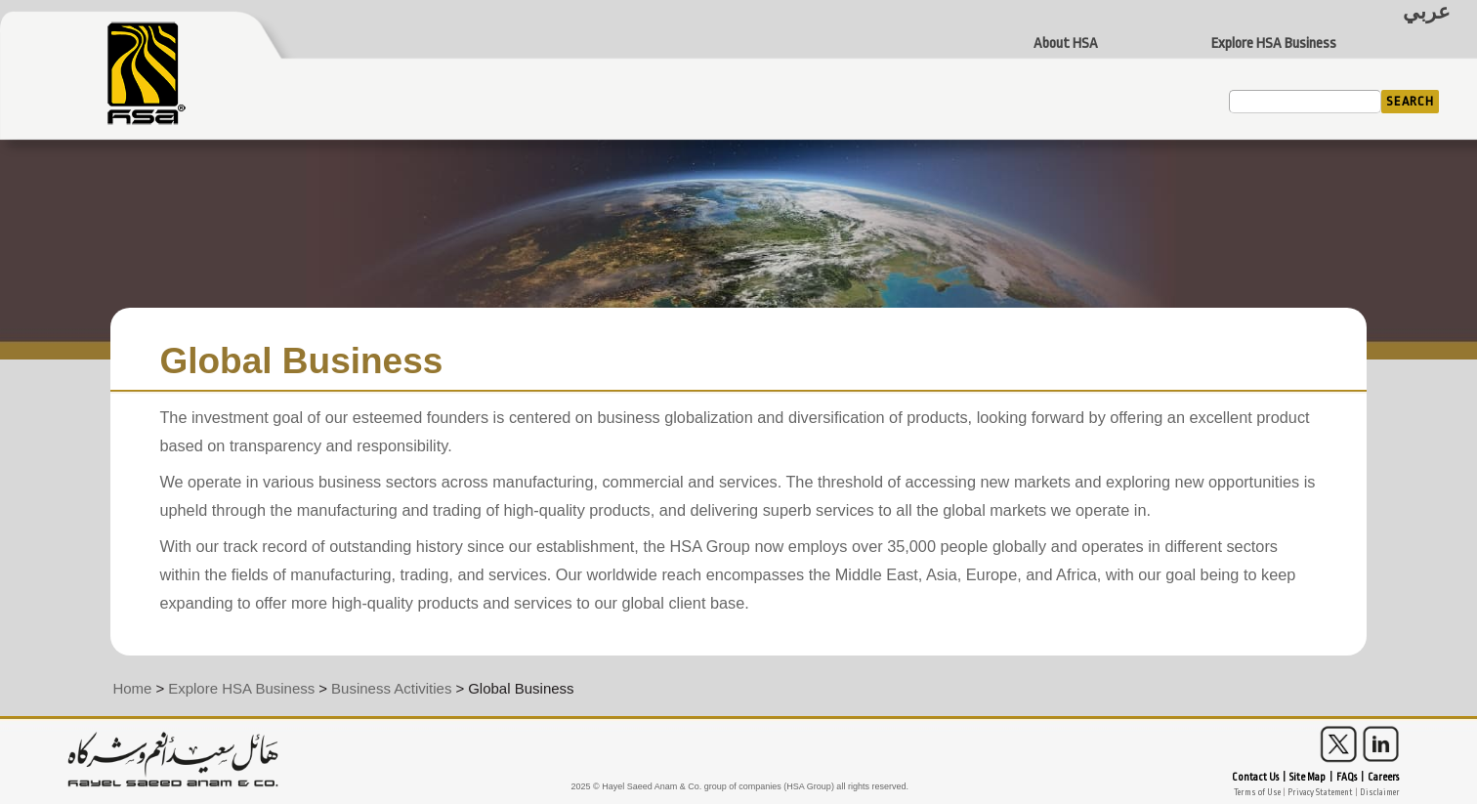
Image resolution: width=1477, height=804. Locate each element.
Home (131, 688)
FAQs (1346, 777)
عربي (1427, 12)
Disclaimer (1380, 792)
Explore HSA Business (1273, 44)
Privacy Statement (1320, 792)
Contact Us (1255, 777)
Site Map (1307, 777)
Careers (1383, 777)
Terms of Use (1257, 792)
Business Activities (391, 688)
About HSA (1066, 44)
